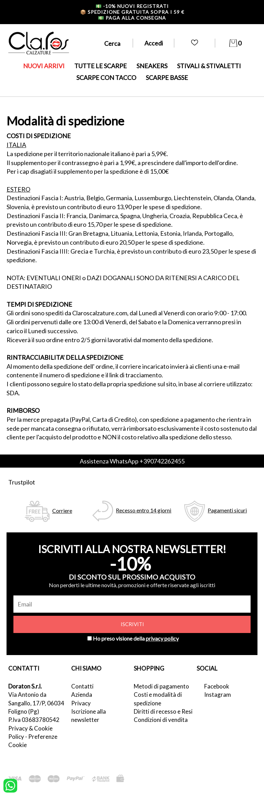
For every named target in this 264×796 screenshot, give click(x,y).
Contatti (82, 686)
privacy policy (162, 638)
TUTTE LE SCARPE (100, 66)
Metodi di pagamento (161, 686)
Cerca (112, 43)
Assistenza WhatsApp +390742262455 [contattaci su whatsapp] (132, 461)
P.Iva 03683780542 (33, 719)
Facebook (216, 686)
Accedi (153, 43)
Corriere (62, 510)
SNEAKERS (151, 66)
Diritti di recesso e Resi (163, 711)
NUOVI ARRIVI (44, 66)
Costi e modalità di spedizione (158, 698)
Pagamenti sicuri (227, 510)
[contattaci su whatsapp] (10, 785)
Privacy (81, 703)
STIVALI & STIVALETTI (209, 66)
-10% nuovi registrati (132, 6)
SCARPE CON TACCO (106, 77)
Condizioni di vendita (161, 719)
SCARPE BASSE (167, 77)
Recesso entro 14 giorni (143, 510)
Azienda (81, 694)
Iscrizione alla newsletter (88, 715)
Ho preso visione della (136, 638)
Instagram (217, 694)
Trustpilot (21, 482)
